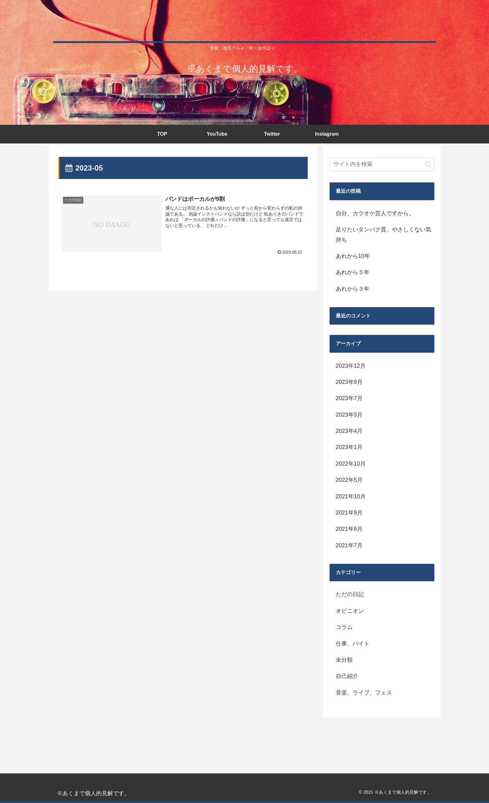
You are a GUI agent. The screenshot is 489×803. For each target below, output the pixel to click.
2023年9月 (349, 382)
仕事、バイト (352, 644)
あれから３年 (352, 289)
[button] (428, 164)
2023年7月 (349, 398)
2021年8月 (349, 529)
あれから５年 (352, 272)
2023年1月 (349, 447)
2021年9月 (349, 513)
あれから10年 (353, 256)
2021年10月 (351, 496)
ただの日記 (350, 594)
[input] (382, 164)
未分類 (344, 660)
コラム (344, 627)
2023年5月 (349, 415)
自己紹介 (347, 676)
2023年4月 (349, 431)
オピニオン (350, 611)
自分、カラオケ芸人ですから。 (375, 213)
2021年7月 (349, 545)
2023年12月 (351, 366)
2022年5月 (349, 480)
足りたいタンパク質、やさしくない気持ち (383, 234)
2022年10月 (351, 464)
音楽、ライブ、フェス (364, 692)
